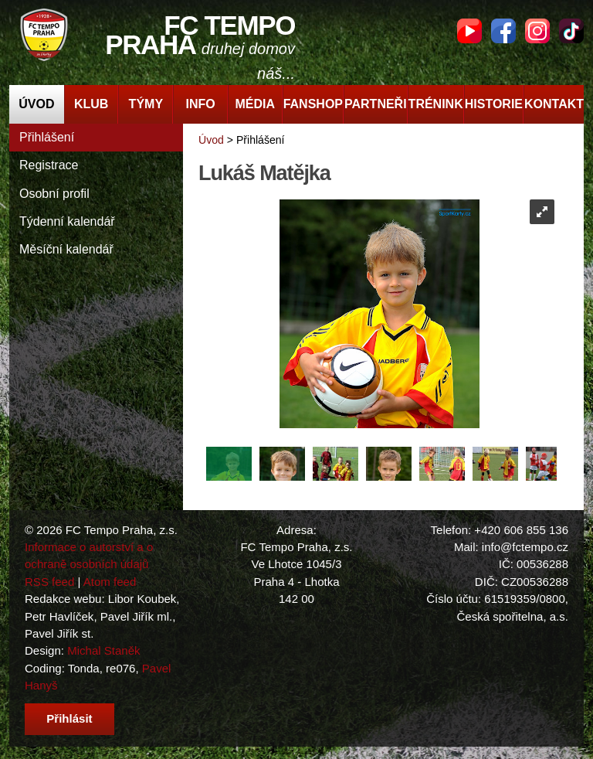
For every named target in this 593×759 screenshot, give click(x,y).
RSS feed (49, 581)
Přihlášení (46, 137)
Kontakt (554, 104)
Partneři (375, 104)
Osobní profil (54, 193)
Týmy (146, 104)
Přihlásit (69, 718)
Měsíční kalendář (66, 249)
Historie (494, 104)
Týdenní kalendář (67, 221)
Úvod (36, 104)
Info (200, 104)
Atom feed (110, 581)
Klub (91, 104)
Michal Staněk (103, 650)
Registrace (48, 165)
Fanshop (313, 104)
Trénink (435, 104)
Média (256, 104)
